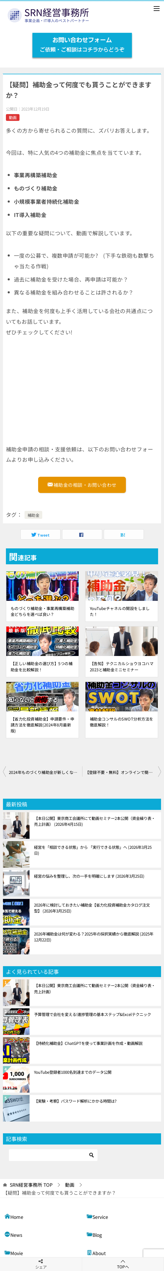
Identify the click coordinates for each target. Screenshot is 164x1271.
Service (97, 1216)
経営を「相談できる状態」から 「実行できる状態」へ (93, 850)
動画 (13, 117)
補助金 (33, 515)
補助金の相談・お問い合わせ (81, 484)
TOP (31, 1185)
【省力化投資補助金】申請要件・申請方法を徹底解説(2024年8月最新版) (42, 725)
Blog (94, 1234)
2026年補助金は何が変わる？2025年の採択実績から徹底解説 (93, 937)
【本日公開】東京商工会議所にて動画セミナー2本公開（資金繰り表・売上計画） (94, 821)
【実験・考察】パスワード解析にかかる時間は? (75, 1101)
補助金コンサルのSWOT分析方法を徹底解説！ (121, 722)
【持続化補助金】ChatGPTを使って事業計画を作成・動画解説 (88, 1043)
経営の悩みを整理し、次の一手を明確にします (89, 876)
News (13, 1234)
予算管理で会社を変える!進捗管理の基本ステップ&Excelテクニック (92, 1014)
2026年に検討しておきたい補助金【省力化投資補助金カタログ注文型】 (92, 908)
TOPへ (123, 1264)
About (96, 1252)
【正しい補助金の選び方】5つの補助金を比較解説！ (41, 666)
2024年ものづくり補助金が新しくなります (45, 772)
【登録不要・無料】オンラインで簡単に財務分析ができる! (123, 772)
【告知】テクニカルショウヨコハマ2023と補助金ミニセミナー (121, 666)
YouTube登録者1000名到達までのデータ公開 (72, 1072)
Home (13, 1216)
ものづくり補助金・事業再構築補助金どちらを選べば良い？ (42, 611)
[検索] (53, 1155)
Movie (13, 1252)
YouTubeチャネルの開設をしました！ (120, 611)
